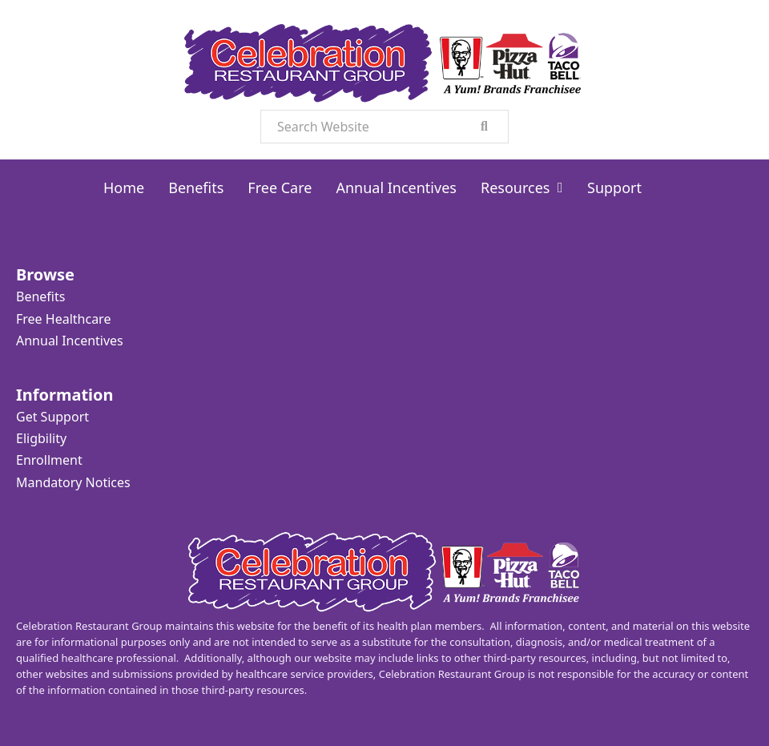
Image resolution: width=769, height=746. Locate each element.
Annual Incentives (396, 187)
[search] (485, 126)
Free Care (280, 187)
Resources (515, 187)
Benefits (195, 187)
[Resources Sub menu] (560, 187)
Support (614, 187)
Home (123, 187)
